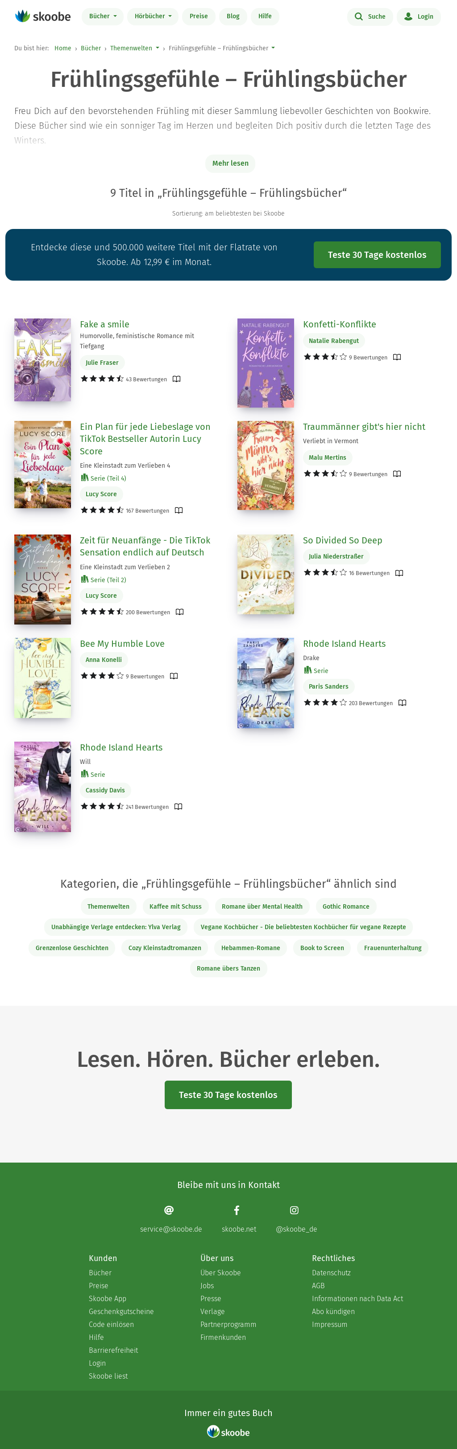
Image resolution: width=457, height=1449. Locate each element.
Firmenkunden (223, 1337)
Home (62, 48)
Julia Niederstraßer (336, 556)
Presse (210, 1298)
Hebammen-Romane (250, 948)
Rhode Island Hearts (344, 643)
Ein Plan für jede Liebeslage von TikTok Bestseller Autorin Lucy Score (145, 439)
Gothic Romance (346, 906)
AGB (318, 1286)
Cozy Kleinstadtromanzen (165, 948)
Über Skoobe (220, 1273)
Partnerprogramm (228, 1324)
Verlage (212, 1311)
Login (418, 16)
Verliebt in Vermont (330, 441)
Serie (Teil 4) (103, 478)
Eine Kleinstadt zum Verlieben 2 (125, 567)
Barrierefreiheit (113, 1350)
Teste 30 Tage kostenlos (377, 254)
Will (85, 762)
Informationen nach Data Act (357, 1298)
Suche (370, 16)
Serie (316, 670)
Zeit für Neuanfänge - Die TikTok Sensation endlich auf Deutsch (145, 546)
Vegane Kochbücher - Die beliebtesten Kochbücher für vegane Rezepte (303, 927)
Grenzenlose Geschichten (72, 948)
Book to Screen (322, 948)
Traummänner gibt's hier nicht (364, 426)
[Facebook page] (239, 1219)
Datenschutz (331, 1273)
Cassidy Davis (105, 790)
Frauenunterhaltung (393, 948)
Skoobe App (107, 1298)
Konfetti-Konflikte (339, 324)
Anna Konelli (104, 660)
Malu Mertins (327, 457)
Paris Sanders (329, 686)
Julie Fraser (102, 363)
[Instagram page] (296, 1219)
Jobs (207, 1286)
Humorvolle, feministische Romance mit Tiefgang (137, 341)
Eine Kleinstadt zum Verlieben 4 (125, 465)
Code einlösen (111, 1324)
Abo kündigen (333, 1311)
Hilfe (265, 16)
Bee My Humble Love (122, 643)
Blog (233, 16)
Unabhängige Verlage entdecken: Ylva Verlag (116, 927)
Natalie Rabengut (334, 341)
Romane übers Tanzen (228, 968)
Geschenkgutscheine (121, 1311)
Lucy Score (101, 494)
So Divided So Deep (342, 540)
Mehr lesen (230, 163)
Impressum (330, 1324)
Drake (311, 658)
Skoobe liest (108, 1376)
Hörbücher (151, 16)
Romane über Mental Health (262, 906)
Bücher (100, 16)
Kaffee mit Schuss (176, 906)
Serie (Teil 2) (103, 580)
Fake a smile (104, 324)
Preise (199, 16)
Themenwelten (131, 48)
